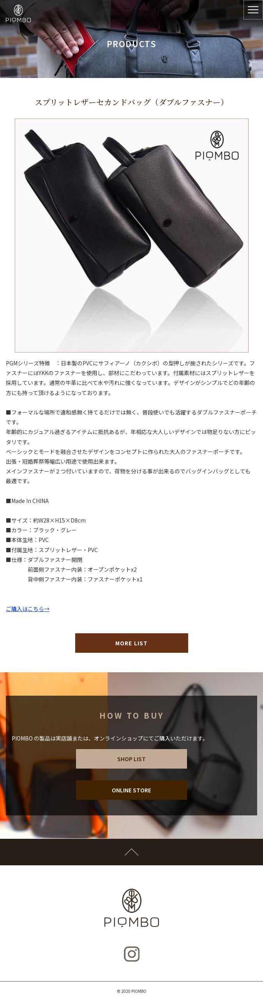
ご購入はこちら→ (27, 609)
